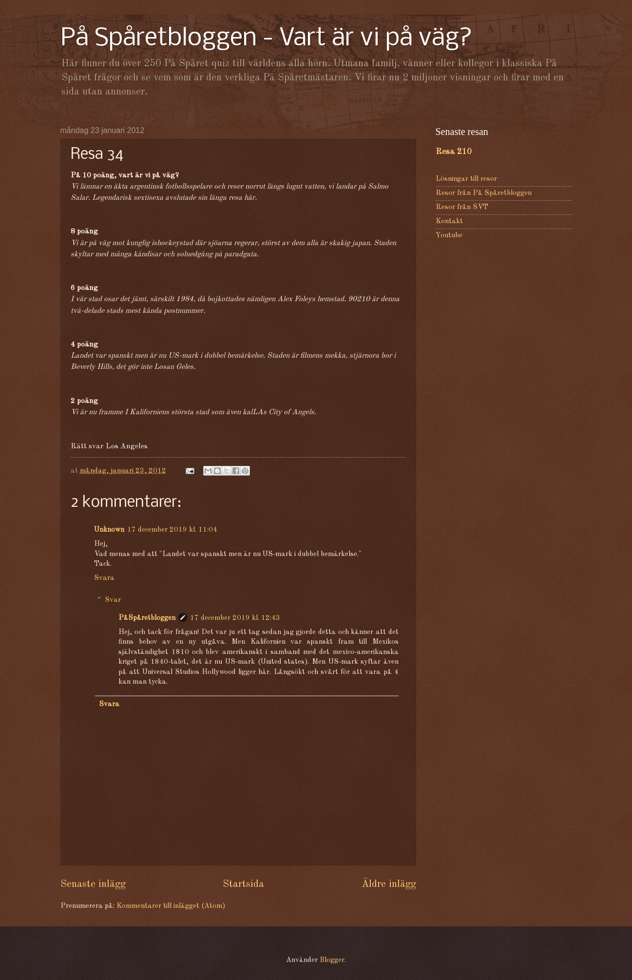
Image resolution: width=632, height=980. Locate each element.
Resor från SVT (462, 207)
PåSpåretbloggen (146, 618)
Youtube (449, 235)
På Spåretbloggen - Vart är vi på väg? (266, 38)
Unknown (109, 530)
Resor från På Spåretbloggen (484, 193)
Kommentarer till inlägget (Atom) (170, 906)
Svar (113, 599)
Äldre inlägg (389, 884)
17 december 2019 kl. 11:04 (172, 530)
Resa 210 (454, 152)
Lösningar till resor (466, 179)
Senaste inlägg (93, 884)
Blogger (332, 960)
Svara (104, 578)
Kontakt (449, 221)
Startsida (243, 884)
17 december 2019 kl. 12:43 (235, 618)
